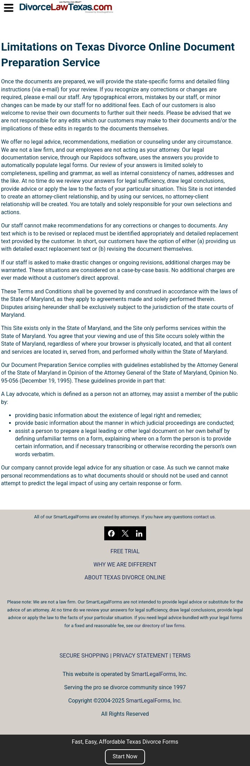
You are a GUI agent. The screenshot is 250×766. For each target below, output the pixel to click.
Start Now (125, 756)
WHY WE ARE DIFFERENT (125, 564)
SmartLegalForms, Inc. (159, 674)
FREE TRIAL (125, 551)
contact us (204, 516)
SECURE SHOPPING (84, 655)
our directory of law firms (159, 625)
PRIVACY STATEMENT (140, 655)
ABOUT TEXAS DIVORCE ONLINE (124, 577)
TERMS (181, 655)
